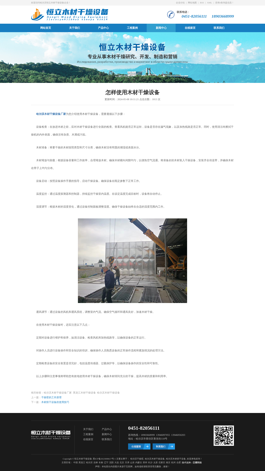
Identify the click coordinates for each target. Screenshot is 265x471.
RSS (202, 3)
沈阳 (111, 462)
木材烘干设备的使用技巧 (55, 402)
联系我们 (219, 27)
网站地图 (192, 3)
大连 (116, 462)
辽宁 (106, 462)
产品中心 (103, 27)
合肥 (178, 462)
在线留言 (190, 27)
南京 (168, 462)
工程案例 (132, 27)
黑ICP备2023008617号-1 (104, 458)
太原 (155, 462)
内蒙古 (138, 462)
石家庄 (162, 462)
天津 (127, 462)
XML (209, 3)
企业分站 (180, 3)
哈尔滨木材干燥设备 (155, 458)
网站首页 (45, 27)
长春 (101, 462)
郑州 (145, 462)
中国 (75, 462)
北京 (122, 462)
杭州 (173, 462)
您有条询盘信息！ (224, 3)
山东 (132, 462)
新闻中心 (161, 27)
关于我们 (74, 27)
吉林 (95, 462)
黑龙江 (82, 462)
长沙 (150, 462)
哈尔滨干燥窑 (136, 458)
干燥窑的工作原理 (51, 397)
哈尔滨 (89, 462)
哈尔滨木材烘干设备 (176, 458)
